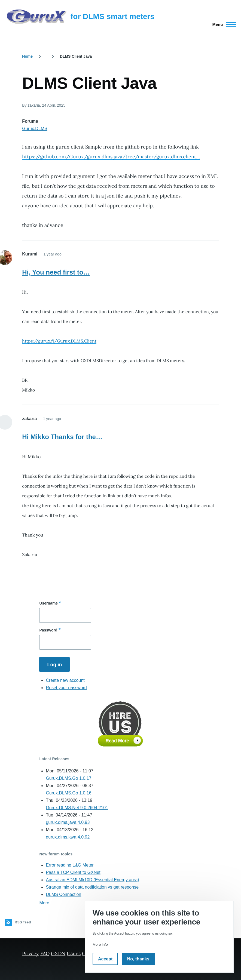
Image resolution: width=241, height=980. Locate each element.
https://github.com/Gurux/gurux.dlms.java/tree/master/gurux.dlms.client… (111, 156)
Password (48, 630)
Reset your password (66, 687)
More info (100, 944)
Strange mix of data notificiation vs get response (92, 887)
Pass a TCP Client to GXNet (73, 872)
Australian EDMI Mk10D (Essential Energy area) (92, 879)
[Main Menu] (223, 24)
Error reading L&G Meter (69, 865)
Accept (105, 959)
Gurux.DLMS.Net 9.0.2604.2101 (77, 807)
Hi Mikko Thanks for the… (62, 436)
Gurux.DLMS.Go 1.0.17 (68, 778)
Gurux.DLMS (34, 128)
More (44, 903)
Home (27, 56)
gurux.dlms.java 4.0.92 (68, 837)
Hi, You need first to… (56, 272)
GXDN (58, 953)
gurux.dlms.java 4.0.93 (68, 822)
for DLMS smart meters (112, 16)
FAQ (45, 953)
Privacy (30, 953)
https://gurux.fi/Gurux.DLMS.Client (59, 341)
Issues (74, 953)
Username (48, 603)
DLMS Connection (63, 894)
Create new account (65, 680)
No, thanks (138, 959)
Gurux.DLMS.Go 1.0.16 (68, 793)
